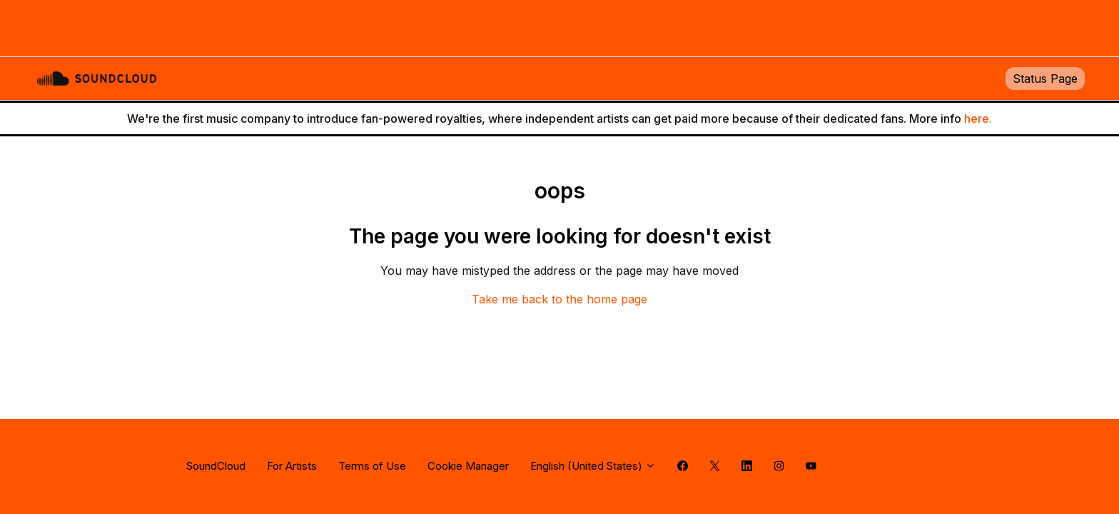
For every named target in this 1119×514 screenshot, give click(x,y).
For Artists (292, 466)
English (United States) (593, 466)
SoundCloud (215, 466)
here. (978, 118)
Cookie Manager (468, 466)
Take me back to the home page (559, 299)
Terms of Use (372, 466)
